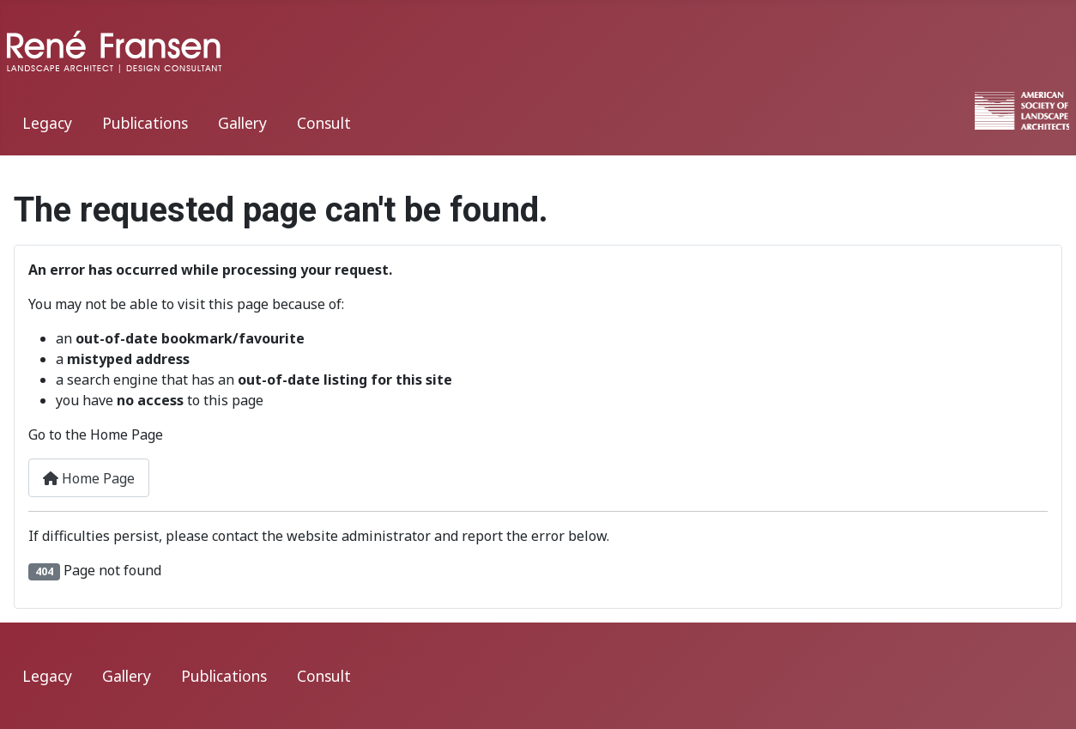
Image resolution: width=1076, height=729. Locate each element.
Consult (324, 122)
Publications (145, 122)
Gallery (242, 122)
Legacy (47, 122)
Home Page (89, 478)
